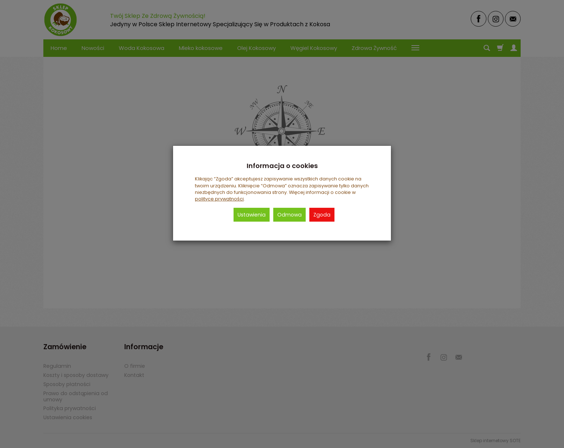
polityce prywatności (219, 199)
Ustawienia (252, 214)
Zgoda (321, 214)
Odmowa (289, 214)
